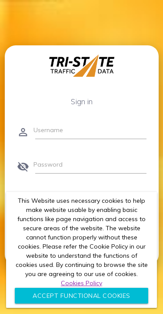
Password (48, 164)
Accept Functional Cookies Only (81, 298)
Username (48, 130)
